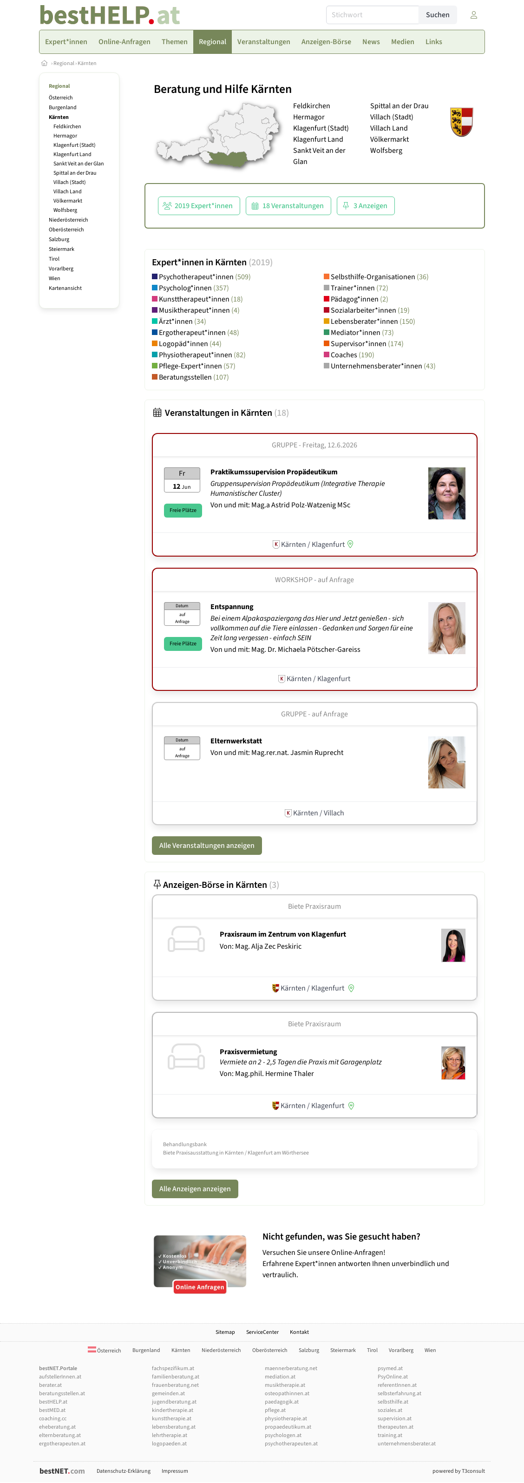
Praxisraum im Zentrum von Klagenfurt (283, 934)
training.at (390, 1435)
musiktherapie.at (285, 1385)
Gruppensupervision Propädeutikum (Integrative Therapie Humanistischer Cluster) (297, 489)
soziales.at (390, 1410)
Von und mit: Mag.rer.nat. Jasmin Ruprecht (276, 753)
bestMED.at (52, 1410)
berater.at (50, 1385)
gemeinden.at (168, 1394)
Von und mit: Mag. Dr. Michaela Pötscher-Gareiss (285, 649)
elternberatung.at (60, 1435)
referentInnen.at (397, 1385)
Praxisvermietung (248, 1052)
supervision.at (395, 1419)
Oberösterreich (66, 230)
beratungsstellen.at (62, 1394)
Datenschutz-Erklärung (124, 1471)
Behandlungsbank (185, 1144)
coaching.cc (52, 1419)
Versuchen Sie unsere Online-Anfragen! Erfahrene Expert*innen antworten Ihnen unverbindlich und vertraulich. (371, 1255)
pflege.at (275, 1410)
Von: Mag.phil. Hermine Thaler (267, 1074)
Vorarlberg (61, 269)
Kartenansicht (65, 288)
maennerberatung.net (291, 1368)
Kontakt (299, 1332)
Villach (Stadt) (69, 182)
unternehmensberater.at (407, 1444)
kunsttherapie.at (171, 1419)
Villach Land (67, 192)
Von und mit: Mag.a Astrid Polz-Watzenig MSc (280, 505)
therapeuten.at (395, 1427)
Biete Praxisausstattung (190, 1153)
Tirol (54, 259)
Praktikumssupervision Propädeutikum (274, 472)
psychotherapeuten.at (291, 1444)
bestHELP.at (53, 1402)
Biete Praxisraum (314, 906)
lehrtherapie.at (169, 1435)
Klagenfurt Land (72, 154)
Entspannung (232, 607)
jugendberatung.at (174, 1402)
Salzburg (59, 239)
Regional (63, 63)
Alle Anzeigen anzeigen (195, 1189)
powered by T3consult (458, 1471)
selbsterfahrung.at (399, 1394)
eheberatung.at (57, 1427)
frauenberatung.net (175, 1385)
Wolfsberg (65, 210)
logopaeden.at (169, 1444)
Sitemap (225, 1332)
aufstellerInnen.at (60, 1377)
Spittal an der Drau (75, 173)
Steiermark (61, 249)
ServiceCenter (262, 1332)
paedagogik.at (282, 1402)
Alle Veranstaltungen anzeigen (207, 845)
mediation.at (280, 1377)
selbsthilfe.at (393, 1402)
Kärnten (87, 63)
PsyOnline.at (393, 1377)
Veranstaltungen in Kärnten (220, 413)
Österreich (61, 98)
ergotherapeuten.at (62, 1444)
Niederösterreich (68, 220)
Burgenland (63, 108)
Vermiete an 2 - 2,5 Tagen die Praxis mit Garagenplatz (301, 1062)
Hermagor (65, 136)
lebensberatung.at (174, 1427)
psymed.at (390, 1368)
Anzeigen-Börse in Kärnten (215, 885)
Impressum (175, 1471)
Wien (54, 278)
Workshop (294, 580)
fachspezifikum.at (173, 1368)
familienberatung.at (175, 1377)
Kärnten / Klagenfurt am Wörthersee (267, 1153)
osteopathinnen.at (287, 1394)
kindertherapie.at (172, 1410)
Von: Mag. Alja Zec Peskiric (260, 946)
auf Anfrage (336, 580)
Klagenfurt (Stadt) (74, 145)
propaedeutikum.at (288, 1427)
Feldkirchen (67, 127)
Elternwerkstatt (236, 741)
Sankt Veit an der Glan (78, 164)
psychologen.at (283, 1435)
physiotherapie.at (286, 1419)
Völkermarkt (67, 201)
